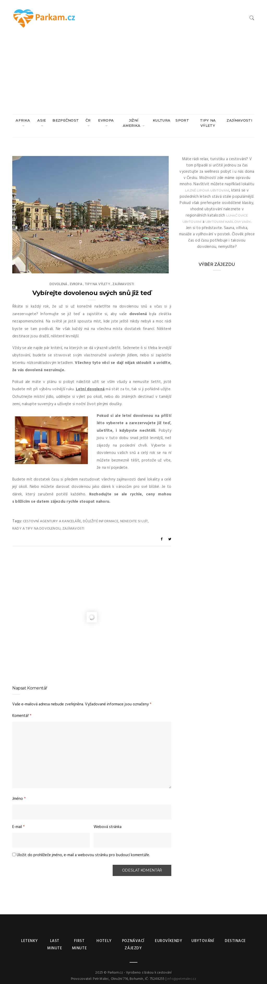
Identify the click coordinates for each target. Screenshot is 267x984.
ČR (88, 120)
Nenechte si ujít (134, 516)
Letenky (29, 936)
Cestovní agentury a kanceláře (52, 516)
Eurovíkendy (168, 936)
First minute (79, 939)
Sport (182, 120)
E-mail (18, 822)
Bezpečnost (65, 120)
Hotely (103, 936)
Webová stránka (108, 822)
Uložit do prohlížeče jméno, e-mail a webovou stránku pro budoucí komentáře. (83, 850)
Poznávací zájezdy (133, 939)
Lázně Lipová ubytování (207, 185)
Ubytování (202, 936)
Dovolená (58, 279)
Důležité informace (100, 516)
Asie (41, 120)
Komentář (22, 710)
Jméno (19, 793)
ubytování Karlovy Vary (228, 216)
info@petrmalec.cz (181, 973)
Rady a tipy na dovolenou (36, 523)
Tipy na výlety (208, 123)
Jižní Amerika (132, 123)
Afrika (23, 120)
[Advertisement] (133, 75)
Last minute (54, 939)
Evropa (106, 120)
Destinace (234, 936)
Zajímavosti (239, 120)
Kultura (161, 120)
